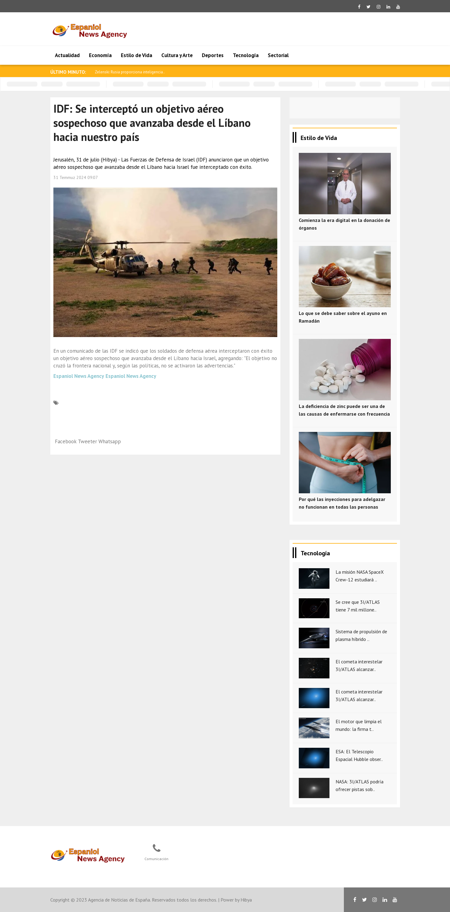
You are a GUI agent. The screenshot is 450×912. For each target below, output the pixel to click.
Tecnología (246, 55)
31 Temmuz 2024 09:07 (75, 177)
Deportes (213, 55)
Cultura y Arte (177, 55)
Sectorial (278, 55)
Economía (100, 55)
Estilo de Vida (136, 55)
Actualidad (67, 55)
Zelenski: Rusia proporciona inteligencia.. (130, 72)
